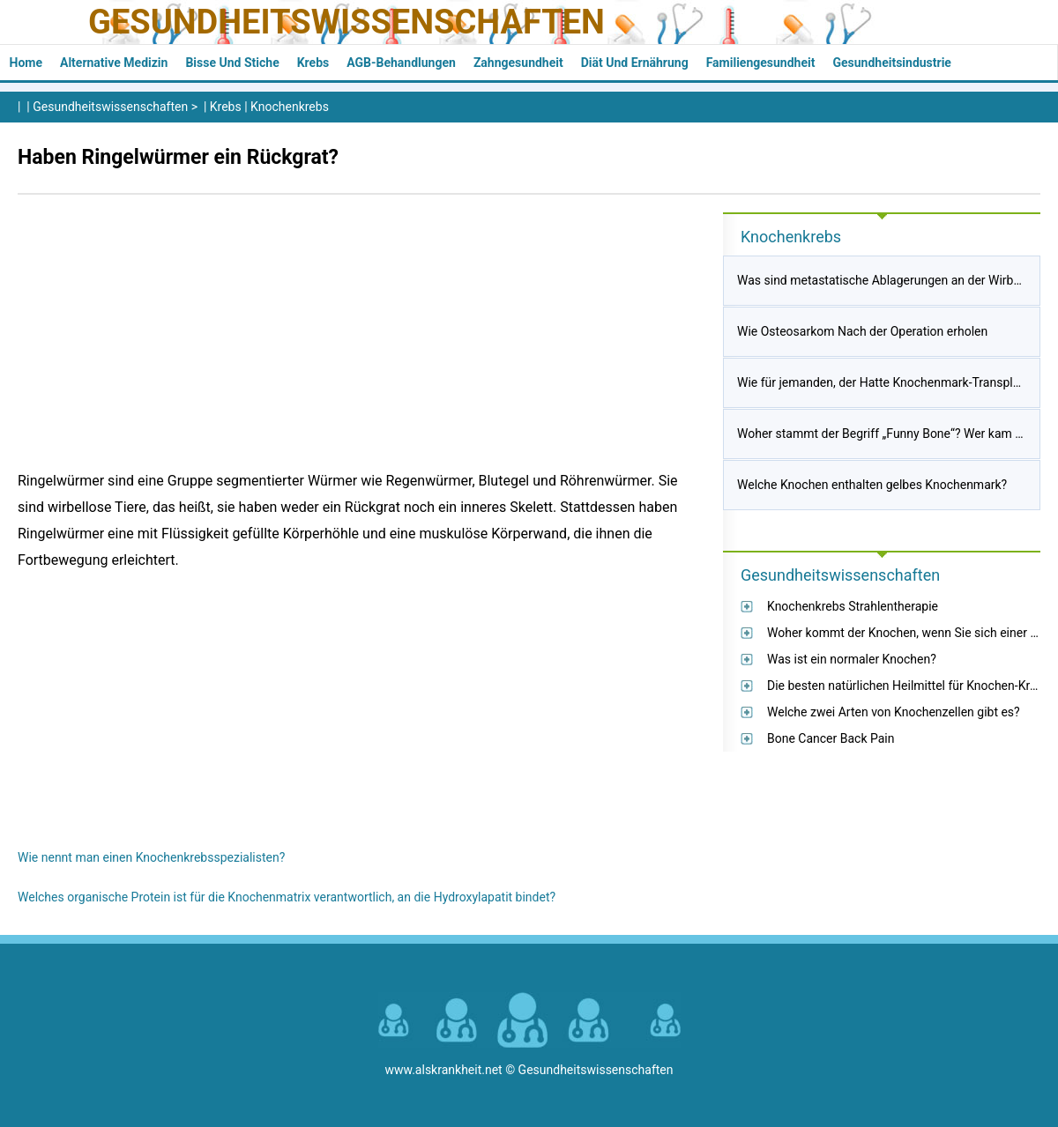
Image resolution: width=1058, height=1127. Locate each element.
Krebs (313, 63)
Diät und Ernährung (635, 63)
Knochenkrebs (289, 107)
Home (26, 63)
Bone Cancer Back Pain (831, 738)
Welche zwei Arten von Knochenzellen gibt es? (893, 712)
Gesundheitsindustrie (891, 63)
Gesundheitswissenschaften (346, 22)
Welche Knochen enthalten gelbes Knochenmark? (872, 485)
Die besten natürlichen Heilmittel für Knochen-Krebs (908, 685)
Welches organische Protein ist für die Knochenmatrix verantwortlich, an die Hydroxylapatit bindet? (286, 897)
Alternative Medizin (114, 63)
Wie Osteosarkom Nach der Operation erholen (862, 331)
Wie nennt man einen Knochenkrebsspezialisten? (151, 857)
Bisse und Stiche (232, 63)
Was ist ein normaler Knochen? (851, 659)
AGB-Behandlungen (401, 63)
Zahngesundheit (518, 63)
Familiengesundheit (761, 63)
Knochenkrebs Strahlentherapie (852, 606)
